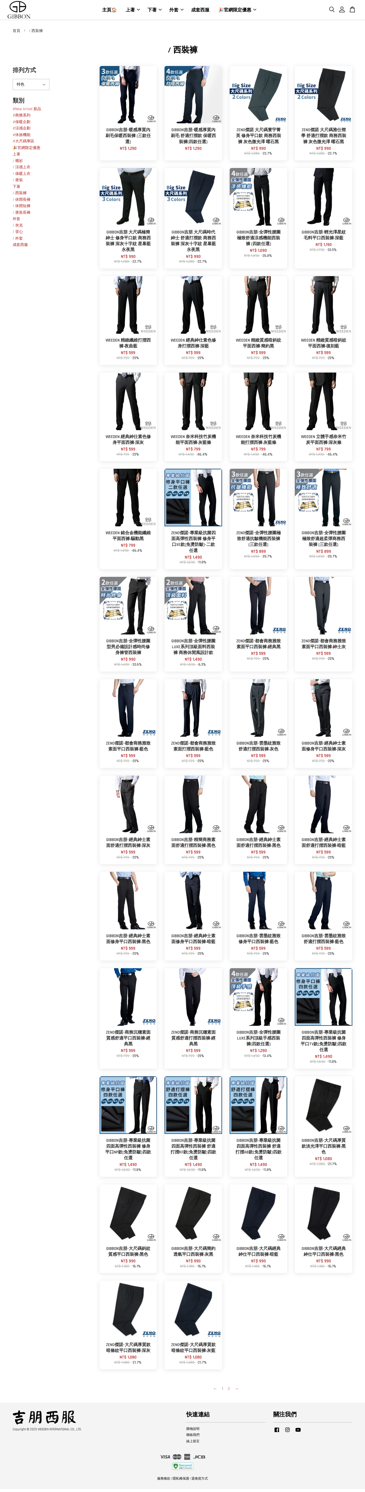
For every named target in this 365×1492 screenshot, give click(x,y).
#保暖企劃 (21, 124)
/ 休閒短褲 (21, 209)
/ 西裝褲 (20, 196)
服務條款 (163, 1482)
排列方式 (24, 73)
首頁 (16, 33)
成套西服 (200, 11)
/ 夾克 (18, 228)
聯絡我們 (192, 1438)
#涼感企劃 (21, 131)
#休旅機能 (21, 137)
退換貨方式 (199, 1482)
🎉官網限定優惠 (237, 11)
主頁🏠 (109, 11)
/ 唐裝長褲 (21, 215)
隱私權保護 (181, 1482)
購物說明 (192, 1432)
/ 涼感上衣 (21, 170)
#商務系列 (21, 118)
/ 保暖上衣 (21, 176)
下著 (155, 11)
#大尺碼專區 (23, 144)
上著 (133, 11)
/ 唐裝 (18, 183)
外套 (176, 11)
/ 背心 (18, 234)
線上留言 (192, 1444)
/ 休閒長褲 (21, 202)
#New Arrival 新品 (27, 111)
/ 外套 (18, 241)
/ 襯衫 (18, 163)
